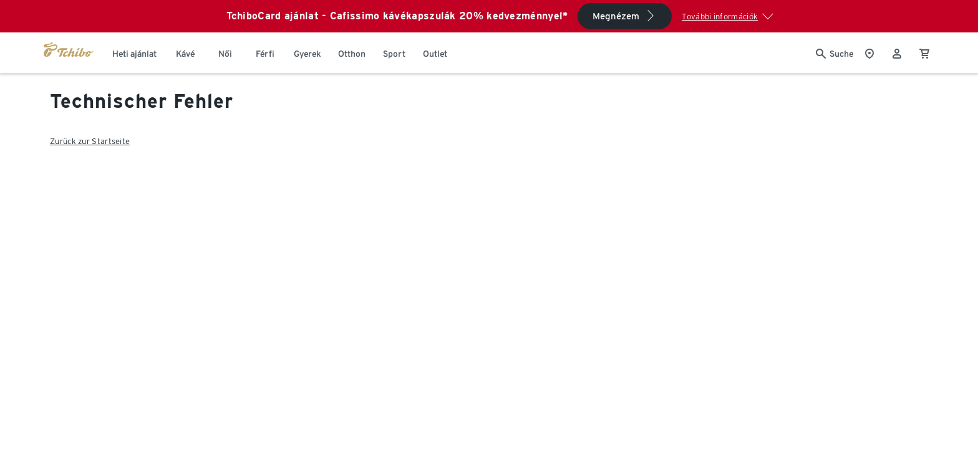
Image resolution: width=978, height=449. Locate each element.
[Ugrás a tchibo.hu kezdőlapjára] (68, 52)
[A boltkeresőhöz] (869, 52)
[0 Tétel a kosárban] (924, 52)
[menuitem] (134, 52)
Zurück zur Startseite (90, 141)
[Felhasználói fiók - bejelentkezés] (897, 52)
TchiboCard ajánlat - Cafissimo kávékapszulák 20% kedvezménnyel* (397, 16)
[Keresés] (834, 52)
